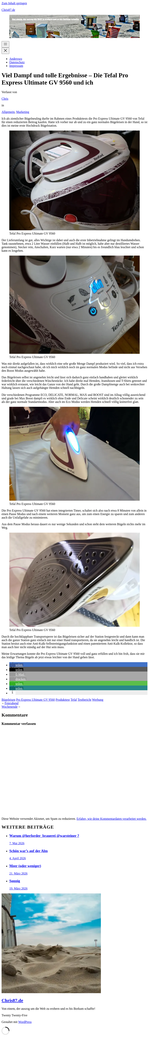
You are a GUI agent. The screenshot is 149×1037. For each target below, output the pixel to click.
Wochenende (9, 706)
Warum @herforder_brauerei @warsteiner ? (44, 836)
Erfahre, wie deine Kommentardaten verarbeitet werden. (111, 818)
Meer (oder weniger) (25, 866)
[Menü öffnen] (5, 44)
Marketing (22, 112)
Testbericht (84, 699)
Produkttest (63, 699)
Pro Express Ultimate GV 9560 (35, 699)
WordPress (25, 1022)
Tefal (73, 699)
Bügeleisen (8, 699)
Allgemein (8, 112)
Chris (5, 98)
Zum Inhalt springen (14, 3)
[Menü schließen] (5, 51)
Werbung (97, 699)
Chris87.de (8, 9)
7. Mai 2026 (16, 843)
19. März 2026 (18, 888)
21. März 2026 (18, 873)
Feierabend (11, 703)
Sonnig (14, 881)
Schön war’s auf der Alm (28, 851)
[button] (16, 665)
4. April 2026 (17, 858)
